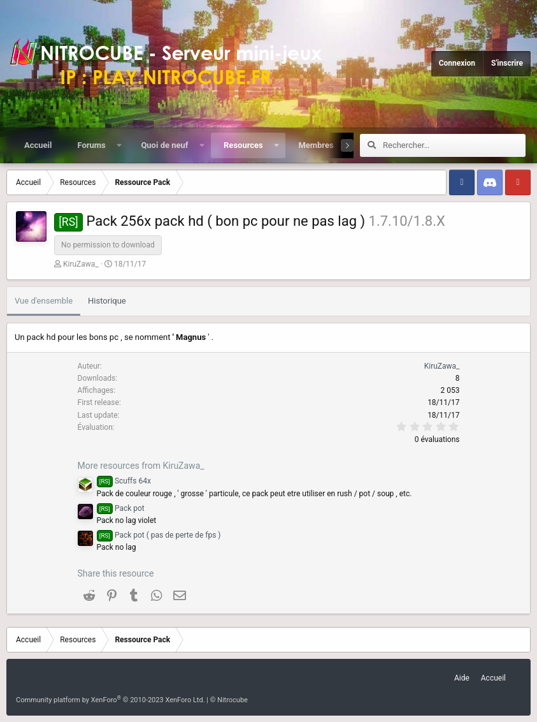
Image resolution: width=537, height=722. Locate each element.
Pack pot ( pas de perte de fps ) (159, 535)
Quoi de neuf (164, 145)
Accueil (38, 145)
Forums (91, 145)
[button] (119, 145)
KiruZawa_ (81, 264)
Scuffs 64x (124, 480)
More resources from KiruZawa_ (141, 465)
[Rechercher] (454, 145)
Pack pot (121, 508)
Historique (107, 301)
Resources (243, 145)
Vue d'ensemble (44, 301)
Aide (461, 678)
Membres (315, 145)
